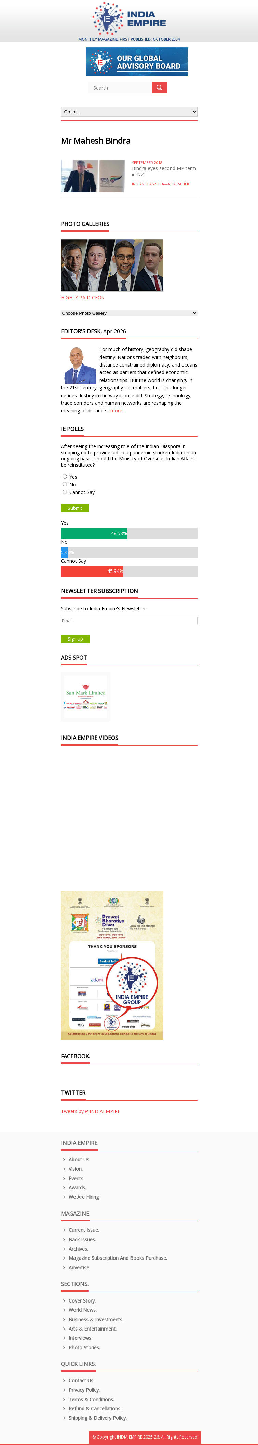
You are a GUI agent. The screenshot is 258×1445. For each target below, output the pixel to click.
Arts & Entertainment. (89, 1328)
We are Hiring (80, 1197)
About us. (76, 1159)
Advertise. (76, 1267)
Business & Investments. (92, 1319)
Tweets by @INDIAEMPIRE (90, 1111)
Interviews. (77, 1338)
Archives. (75, 1249)
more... (117, 410)
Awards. (73, 1187)
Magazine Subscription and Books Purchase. (114, 1258)
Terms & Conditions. (87, 1399)
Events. (73, 1178)
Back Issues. (78, 1239)
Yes (73, 476)
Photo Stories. (80, 1347)
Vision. (72, 1169)
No (72, 484)
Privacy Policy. (80, 1390)
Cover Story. (78, 1300)
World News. (79, 1310)
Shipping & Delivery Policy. (94, 1418)
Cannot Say (82, 492)
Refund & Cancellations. (91, 1408)
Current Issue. (80, 1230)
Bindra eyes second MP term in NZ (164, 171)
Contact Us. (78, 1380)
